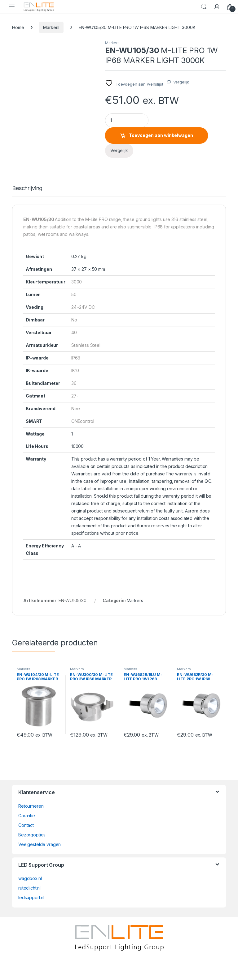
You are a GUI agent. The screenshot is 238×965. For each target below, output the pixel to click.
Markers (51, 27)
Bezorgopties (32, 834)
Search (204, 6)
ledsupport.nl (31, 897)
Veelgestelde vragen (39, 844)
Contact (26, 825)
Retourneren (30, 806)
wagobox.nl (30, 878)
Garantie (26, 815)
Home (18, 27)
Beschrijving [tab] (27, 188)
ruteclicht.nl (29, 888)
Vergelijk (181, 81)
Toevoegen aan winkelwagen (161, 135)
